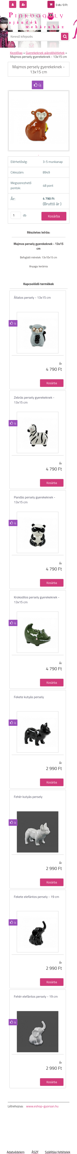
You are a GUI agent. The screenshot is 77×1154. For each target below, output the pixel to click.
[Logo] (36, 20)
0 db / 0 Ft (61, 5)
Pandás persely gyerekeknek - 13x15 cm (34, 500)
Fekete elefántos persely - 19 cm (36, 896)
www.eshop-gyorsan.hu (42, 1106)
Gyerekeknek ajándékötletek (45, 52)
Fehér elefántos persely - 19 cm (36, 996)
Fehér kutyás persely (28, 796)
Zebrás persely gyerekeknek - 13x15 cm (34, 400)
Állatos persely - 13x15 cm (32, 297)
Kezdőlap (16, 52)
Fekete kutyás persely (29, 696)
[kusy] (16, 215)
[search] (64, 37)
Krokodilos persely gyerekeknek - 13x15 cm (37, 599)
